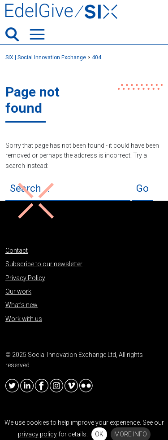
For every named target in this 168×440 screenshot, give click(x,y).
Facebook (41, 385)
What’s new (21, 304)
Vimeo (71, 385)
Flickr (86, 385)
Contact (16, 250)
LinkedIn (27, 385)
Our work (18, 291)
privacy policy (37, 434)
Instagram (56, 385)
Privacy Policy (25, 278)
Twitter (12, 385)
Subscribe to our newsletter (43, 264)
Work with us (23, 318)
